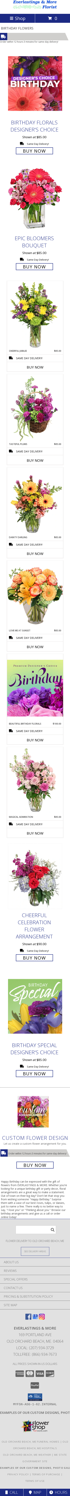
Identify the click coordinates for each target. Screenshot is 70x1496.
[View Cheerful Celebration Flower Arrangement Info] (35, 876)
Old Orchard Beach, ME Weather (27, 1454)
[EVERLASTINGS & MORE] (35, 8)
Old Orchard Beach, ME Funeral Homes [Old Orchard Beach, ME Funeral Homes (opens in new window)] (31, 1441)
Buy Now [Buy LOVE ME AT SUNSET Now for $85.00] (35, 646)
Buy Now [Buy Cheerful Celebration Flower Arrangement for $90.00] (34, 958)
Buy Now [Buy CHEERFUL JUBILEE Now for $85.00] (35, 367)
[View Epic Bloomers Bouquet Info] (35, 199)
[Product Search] (36, 1230)
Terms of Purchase (46, 1474)
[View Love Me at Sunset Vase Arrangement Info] (35, 595)
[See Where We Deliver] (35, 1251)
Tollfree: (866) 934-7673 (35, 1354)
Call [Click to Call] (11, 1492)
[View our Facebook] (28, 1318)
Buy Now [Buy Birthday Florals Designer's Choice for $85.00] (34, 151)
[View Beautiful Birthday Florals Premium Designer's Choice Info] (35, 688)
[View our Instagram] (42, 1318)
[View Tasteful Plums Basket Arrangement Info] (35, 408)
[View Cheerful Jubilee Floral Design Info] (35, 315)
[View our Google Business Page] (35, 1318)
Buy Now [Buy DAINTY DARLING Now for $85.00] (35, 553)
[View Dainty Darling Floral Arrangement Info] (35, 502)
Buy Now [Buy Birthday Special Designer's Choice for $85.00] (34, 1073)
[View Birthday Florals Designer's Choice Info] (35, 83)
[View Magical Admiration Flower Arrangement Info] (35, 781)
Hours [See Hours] (58, 1492)
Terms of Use (35, 1481)
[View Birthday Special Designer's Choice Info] (35, 1006)
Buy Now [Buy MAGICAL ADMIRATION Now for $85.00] (35, 833)
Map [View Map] (35, 1492)
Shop (17, 18)
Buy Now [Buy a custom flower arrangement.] (35, 1165)
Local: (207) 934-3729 (35, 1347)
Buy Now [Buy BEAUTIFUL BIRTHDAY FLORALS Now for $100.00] (35, 740)
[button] (35, 1397)
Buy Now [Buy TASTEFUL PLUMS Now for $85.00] (35, 460)
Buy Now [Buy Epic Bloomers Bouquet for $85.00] (34, 267)
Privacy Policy (18, 1474)
